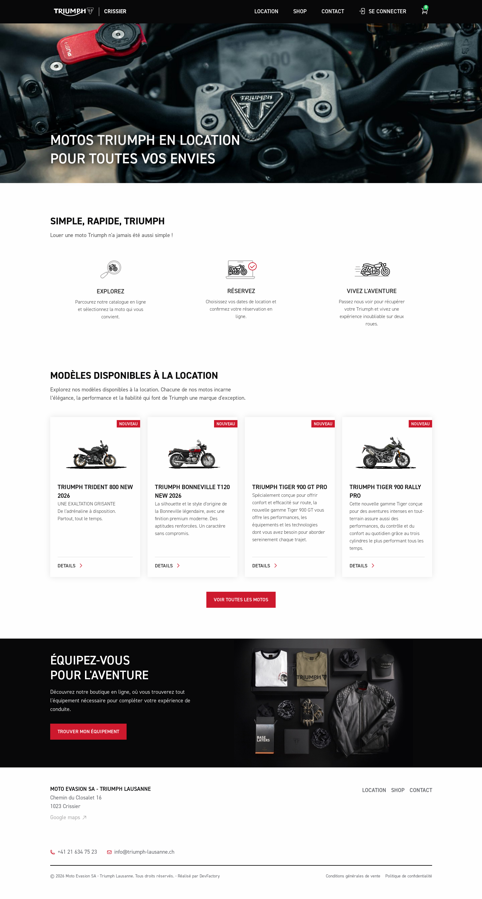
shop (398, 790)
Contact (333, 11)
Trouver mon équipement (88, 732)
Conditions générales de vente (353, 876)
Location (266, 11)
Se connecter (382, 11)
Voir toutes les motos (241, 600)
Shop (300, 11)
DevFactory (210, 876)
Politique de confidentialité (408, 876)
